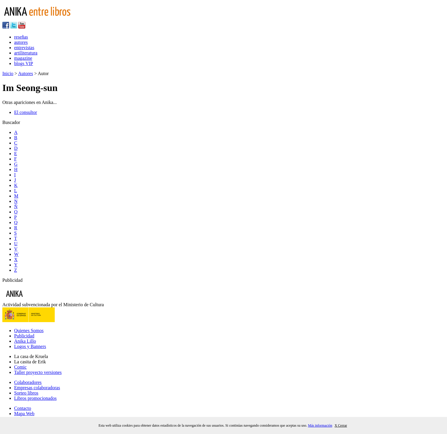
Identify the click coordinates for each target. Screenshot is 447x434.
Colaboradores (27, 382)
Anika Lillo (25, 341)
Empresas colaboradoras (37, 387)
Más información (320, 425)
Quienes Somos (29, 330)
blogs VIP (23, 63)
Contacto (22, 408)
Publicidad (24, 335)
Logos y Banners (30, 346)
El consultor (25, 112)
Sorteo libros (26, 392)
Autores (25, 73)
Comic (20, 367)
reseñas (21, 36)
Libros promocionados (35, 398)
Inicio (7, 73)
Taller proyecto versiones (38, 372)
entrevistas (24, 47)
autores (21, 42)
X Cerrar (341, 425)
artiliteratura (25, 52)
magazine (23, 58)
